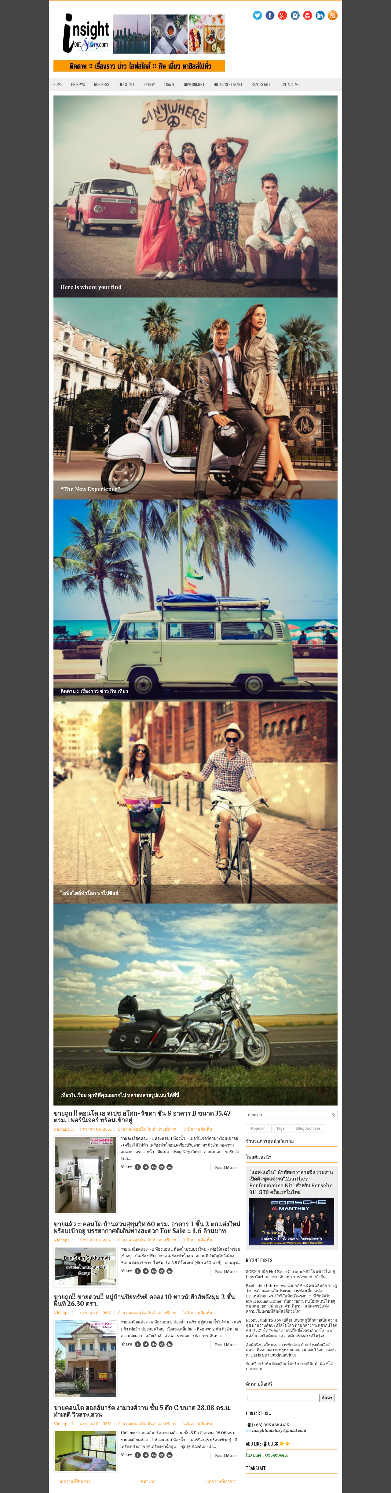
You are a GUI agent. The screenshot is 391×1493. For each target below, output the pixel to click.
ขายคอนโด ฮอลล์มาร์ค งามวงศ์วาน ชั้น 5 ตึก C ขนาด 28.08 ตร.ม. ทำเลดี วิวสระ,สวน (142, 1411)
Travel (169, 84)
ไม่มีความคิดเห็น (197, 1129)
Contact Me (289, 84)
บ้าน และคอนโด (132, 1129)
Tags (280, 1128)
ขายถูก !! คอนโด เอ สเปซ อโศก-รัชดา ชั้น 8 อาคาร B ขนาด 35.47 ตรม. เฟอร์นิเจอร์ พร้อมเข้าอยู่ (142, 1117)
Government (194, 84)
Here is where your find (90, 287)
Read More (226, 1167)
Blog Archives (308, 1128)
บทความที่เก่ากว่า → (223, 1481)
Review (149, 84)
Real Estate (261, 84)
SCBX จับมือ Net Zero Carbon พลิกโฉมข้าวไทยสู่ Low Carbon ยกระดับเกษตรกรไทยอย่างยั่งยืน (290, 1274)
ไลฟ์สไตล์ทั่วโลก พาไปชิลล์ (89, 893)
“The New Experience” (90, 489)
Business (101, 84)
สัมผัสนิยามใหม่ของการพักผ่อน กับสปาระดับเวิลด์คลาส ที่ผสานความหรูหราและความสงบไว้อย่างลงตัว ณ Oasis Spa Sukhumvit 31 (291, 1349)
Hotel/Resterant (228, 84)
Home (57, 84)
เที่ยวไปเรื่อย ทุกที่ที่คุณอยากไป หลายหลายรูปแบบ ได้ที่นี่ (119, 1095)
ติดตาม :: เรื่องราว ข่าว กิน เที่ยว (94, 691)
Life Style (126, 84)
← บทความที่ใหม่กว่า (71, 1481)
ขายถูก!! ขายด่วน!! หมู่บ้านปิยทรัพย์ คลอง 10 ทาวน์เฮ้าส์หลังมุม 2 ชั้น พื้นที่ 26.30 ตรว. (144, 1300)
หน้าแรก (148, 1481)
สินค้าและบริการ (162, 1129)
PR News (78, 84)
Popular (258, 1128)
